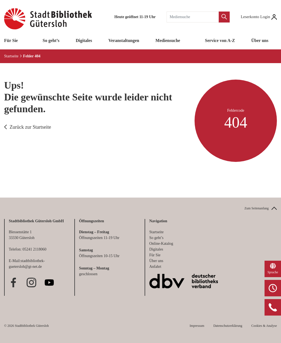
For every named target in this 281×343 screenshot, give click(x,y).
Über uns (259, 40)
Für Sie (11, 40)
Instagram (31, 282)
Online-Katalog (161, 243)
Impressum (197, 326)
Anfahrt (155, 267)
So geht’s (51, 40)
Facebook (13, 282)
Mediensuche (168, 40)
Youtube (49, 282)
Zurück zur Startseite (30, 127)
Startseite (11, 56)
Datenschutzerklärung (227, 326)
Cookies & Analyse (264, 326)
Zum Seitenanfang (257, 208)
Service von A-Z (220, 40)
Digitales (84, 40)
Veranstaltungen (123, 40)
